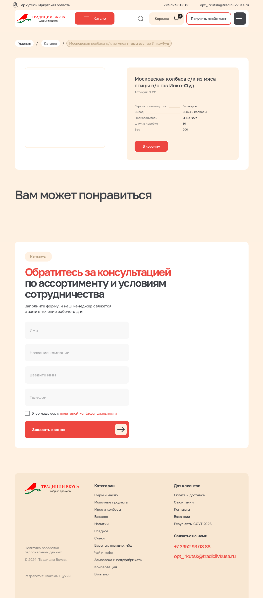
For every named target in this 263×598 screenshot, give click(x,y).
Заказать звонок (48, 429)
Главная (24, 43)
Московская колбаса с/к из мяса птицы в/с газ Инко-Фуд (119, 43)
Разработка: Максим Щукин (48, 576)
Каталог (50, 43)
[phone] (77, 397)
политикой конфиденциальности (88, 413)
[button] (208, 18)
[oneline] (77, 352)
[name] (77, 330)
